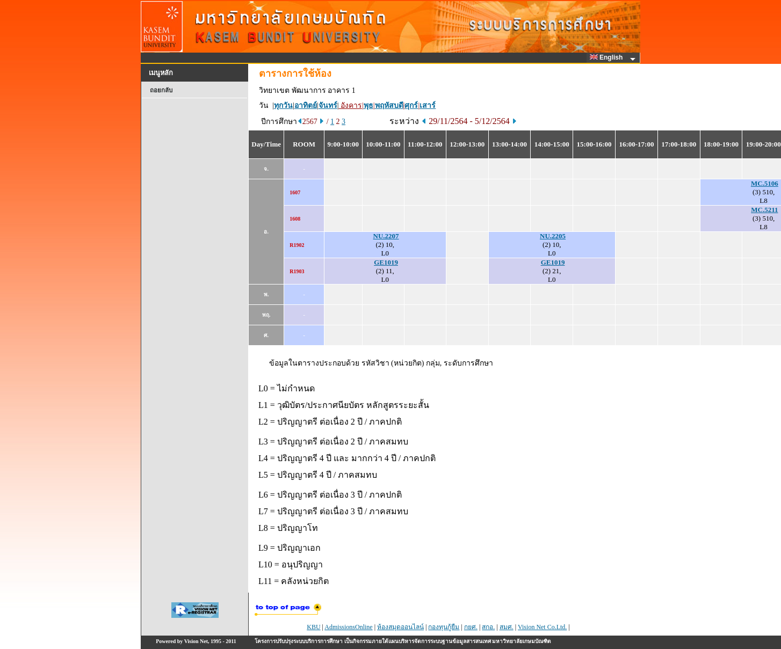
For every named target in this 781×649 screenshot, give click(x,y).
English (608, 57)
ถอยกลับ (161, 90)
